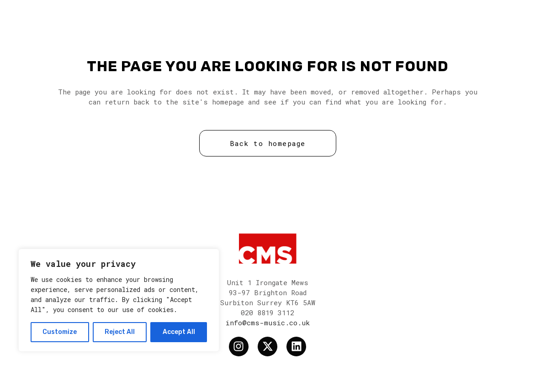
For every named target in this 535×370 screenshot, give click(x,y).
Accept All (179, 332)
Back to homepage (268, 143)
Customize (59, 332)
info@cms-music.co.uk (268, 322)
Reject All (120, 332)
